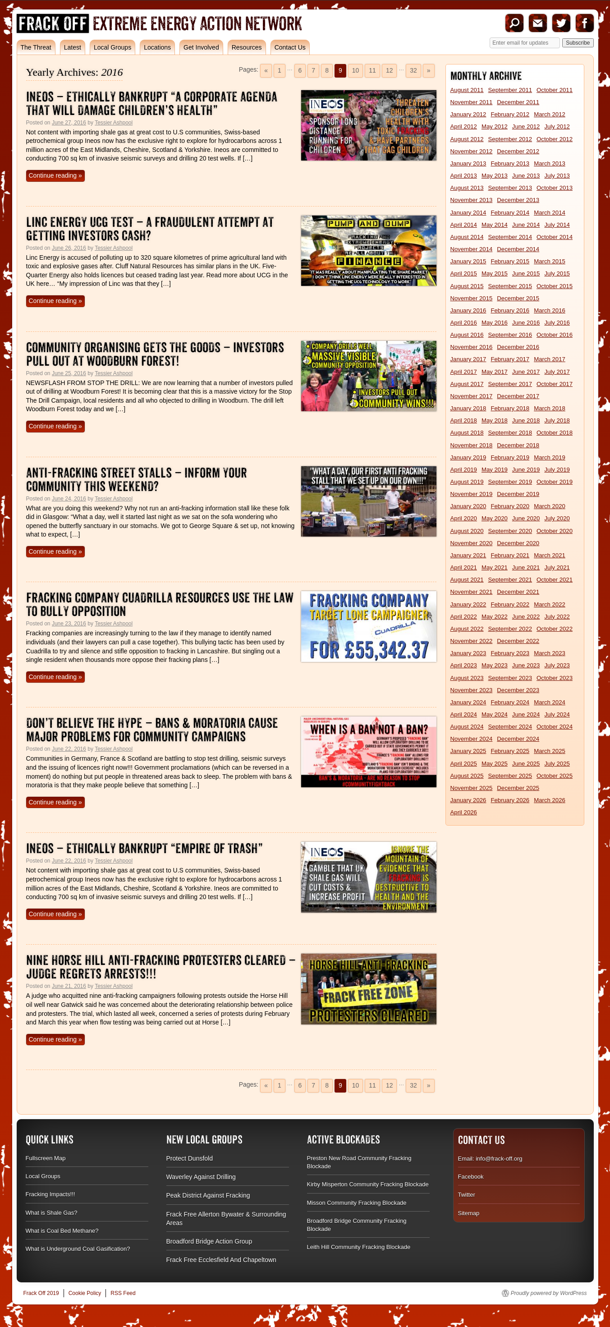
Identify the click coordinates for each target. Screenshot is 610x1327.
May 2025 (495, 763)
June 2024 (526, 714)
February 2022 (510, 604)
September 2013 (510, 187)
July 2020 (556, 518)
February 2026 (510, 800)
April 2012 (463, 126)
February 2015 (510, 261)
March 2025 (549, 751)
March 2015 (549, 261)
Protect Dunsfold (189, 1158)
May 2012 (495, 126)
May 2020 (495, 518)
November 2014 (471, 249)
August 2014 (467, 237)
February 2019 (510, 457)
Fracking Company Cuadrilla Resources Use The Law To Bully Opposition (160, 604)
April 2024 (463, 714)
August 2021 (467, 579)
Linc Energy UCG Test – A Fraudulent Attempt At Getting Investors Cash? (150, 229)
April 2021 (463, 567)
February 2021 (510, 555)
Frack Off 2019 (41, 1293)
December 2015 (518, 298)
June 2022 (526, 616)
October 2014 (555, 237)
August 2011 (467, 90)
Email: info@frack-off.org (490, 1158)
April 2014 (463, 224)
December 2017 (518, 396)
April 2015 (463, 273)
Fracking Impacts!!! (50, 1194)
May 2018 (495, 420)
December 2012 (518, 151)
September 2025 (510, 775)
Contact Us (290, 47)
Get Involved (201, 47)
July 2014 (556, 224)
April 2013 (463, 175)
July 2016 (556, 322)
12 (389, 70)
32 (413, 70)
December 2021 (518, 591)
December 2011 (518, 102)
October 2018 (555, 432)
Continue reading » (55, 175)
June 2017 (526, 371)
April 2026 (463, 812)
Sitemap (469, 1213)
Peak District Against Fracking (208, 1195)
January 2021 (468, 555)
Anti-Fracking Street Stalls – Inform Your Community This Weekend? (136, 479)
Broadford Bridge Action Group (209, 1241)
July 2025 (556, 763)
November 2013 (471, 200)
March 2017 (549, 359)
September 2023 (510, 678)
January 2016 (468, 310)
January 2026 (468, 800)
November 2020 (471, 543)
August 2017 (467, 384)
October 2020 (555, 531)
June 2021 (526, 567)
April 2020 (463, 518)
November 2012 (471, 151)
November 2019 (471, 494)
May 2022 (495, 616)
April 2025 (463, 763)
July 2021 (556, 567)
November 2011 (471, 102)
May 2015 (495, 273)
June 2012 (526, 126)
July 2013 (556, 175)
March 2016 (549, 310)
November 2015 (471, 298)
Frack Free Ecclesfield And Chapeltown (221, 1259)
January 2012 (468, 114)
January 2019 (468, 457)
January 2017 (468, 359)
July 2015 (556, 273)
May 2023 (495, 665)
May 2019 (495, 469)
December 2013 (518, 200)
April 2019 (463, 469)
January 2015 (468, 261)
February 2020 (510, 506)
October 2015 (555, 286)
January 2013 (468, 163)
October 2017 (555, 384)
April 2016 (463, 322)
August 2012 (467, 139)
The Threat (36, 47)
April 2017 (463, 371)
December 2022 (518, 641)
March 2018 (549, 408)
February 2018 (510, 408)
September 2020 (510, 531)
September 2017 (510, 384)
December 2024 (518, 738)
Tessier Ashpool (114, 122)
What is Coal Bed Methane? (62, 1230)
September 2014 (510, 237)
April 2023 (463, 665)
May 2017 (495, 371)
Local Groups (112, 47)
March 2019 (549, 457)
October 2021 (555, 579)
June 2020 (526, 518)
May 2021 (495, 567)
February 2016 (510, 310)
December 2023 (518, 690)
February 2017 (510, 359)
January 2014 (468, 212)
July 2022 (556, 616)
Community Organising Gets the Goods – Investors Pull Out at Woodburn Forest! (155, 354)
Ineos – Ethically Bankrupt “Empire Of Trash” (144, 848)
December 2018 (518, 445)
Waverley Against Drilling (201, 1176)
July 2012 (556, 126)
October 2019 (555, 481)
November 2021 (471, 591)
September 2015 (510, 286)
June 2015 (526, 273)
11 (372, 70)
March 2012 (549, 114)
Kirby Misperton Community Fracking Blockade (368, 1184)
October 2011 (555, 90)
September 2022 (510, 628)
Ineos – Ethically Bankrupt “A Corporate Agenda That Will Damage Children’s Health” (151, 103)
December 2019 (518, 494)
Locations (157, 47)
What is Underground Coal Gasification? (78, 1248)
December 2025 (518, 788)
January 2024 (468, 702)
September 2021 (510, 579)
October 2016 (555, 334)
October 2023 (555, 678)
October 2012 (555, 139)
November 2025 (471, 788)
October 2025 (555, 775)
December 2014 (518, 249)
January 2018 (468, 408)
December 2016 (518, 347)
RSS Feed (122, 1293)
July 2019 (556, 469)
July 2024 (556, 714)
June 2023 (526, 665)
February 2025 (510, 751)
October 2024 (555, 726)
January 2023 (468, 653)
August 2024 (467, 726)
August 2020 (467, 531)
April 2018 (463, 420)
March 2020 (549, 506)
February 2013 (510, 163)
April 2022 (463, 616)
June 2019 (526, 469)
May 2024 (495, 714)
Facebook (585, 23)
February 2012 (510, 114)
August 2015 (467, 286)
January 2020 (468, 506)
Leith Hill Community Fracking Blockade (359, 1247)
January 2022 (468, 604)
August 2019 (467, 481)
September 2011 (510, 90)
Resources (247, 47)
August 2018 (467, 432)
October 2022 (555, 628)
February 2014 (510, 212)
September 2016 (510, 334)
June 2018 (526, 420)
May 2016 (495, 322)
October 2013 (555, 187)
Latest (72, 47)
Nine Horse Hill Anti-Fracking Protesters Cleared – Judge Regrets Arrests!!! (161, 967)
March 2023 (549, 653)
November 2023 (471, 690)
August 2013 (467, 187)
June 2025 (526, 763)
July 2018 (556, 420)
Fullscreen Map (46, 1158)
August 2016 (467, 334)
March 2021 (549, 555)
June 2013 (526, 175)
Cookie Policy (85, 1293)
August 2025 (467, 775)
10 (355, 70)
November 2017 (471, 396)
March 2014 (549, 212)
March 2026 (549, 800)
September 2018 (510, 432)
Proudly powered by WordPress (549, 1293)
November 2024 (471, 738)
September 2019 (510, 481)
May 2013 (495, 175)
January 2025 (468, 751)
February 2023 (510, 653)
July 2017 (556, 371)
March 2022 (549, 604)
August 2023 (467, 678)
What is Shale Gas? (52, 1212)
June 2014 (526, 224)
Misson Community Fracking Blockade (357, 1202)
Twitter (561, 23)
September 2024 (510, 726)
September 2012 (510, 139)
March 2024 (549, 702)
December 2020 (518, 543)
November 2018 (471, 445)
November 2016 (471, 347)
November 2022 (471, 641)
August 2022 (467, 628)
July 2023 (556, 665)
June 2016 (526, 322)
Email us (538, 23)
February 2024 (510, 702)
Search (514, 23)
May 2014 (495, 224)
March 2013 (549, 163)
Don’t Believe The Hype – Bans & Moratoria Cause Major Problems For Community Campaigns (152, 730)
